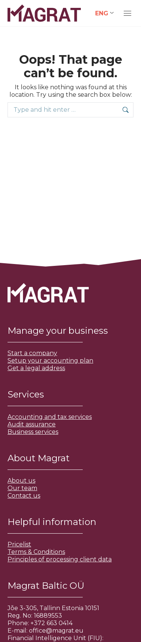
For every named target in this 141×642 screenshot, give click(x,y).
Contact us (24, 495)
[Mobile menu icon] (127, 13)
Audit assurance (32, 424)
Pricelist (19, 544)
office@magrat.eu (56, 630)
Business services (33, 431)
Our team (22, 488)
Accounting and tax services (50, 416)
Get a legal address (36, 368)
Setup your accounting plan (50, 360)
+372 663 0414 (51, 623)
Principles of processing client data (60, 559)
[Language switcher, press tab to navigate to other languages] (104, 13)
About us (21, 480)
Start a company (32, 353)
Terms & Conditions (36, 551)
